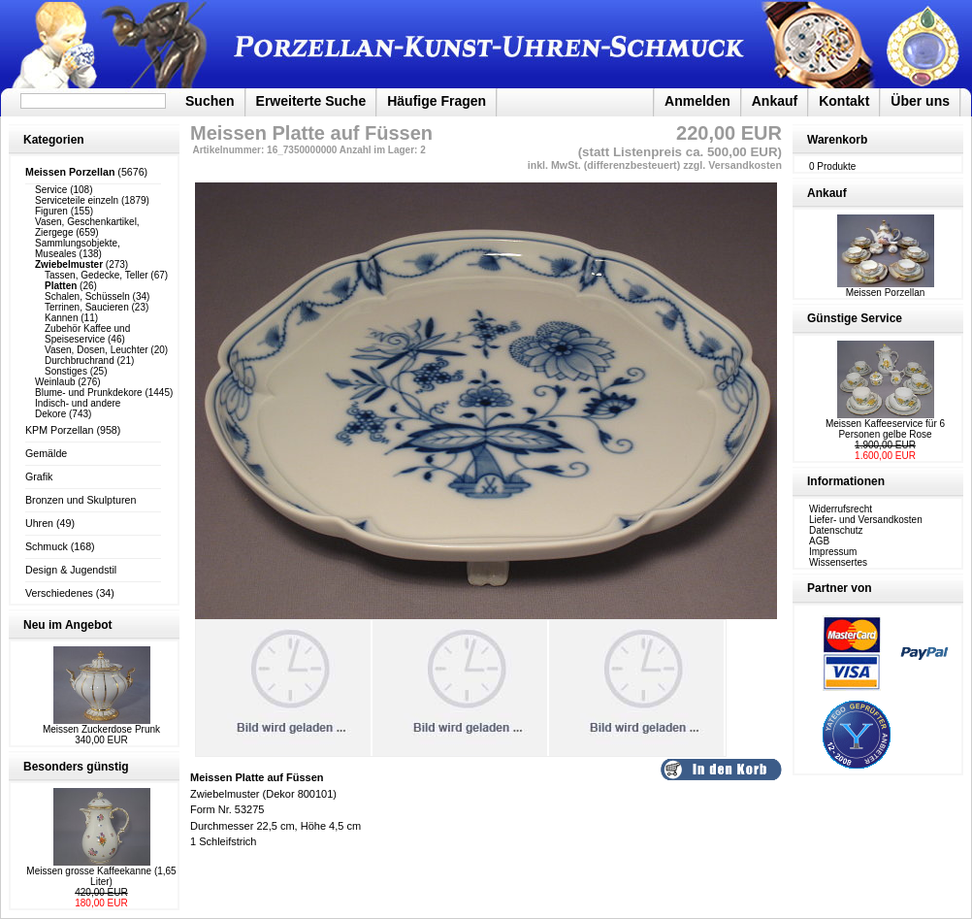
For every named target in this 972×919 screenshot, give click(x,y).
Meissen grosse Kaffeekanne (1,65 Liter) (101, 876)
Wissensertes (838, 562)
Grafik (38, 476)
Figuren (51, 211)
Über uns (920, 101)
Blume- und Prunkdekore (89, 392)
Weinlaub (55, 382)
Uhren (39, 523)
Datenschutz (836, 530)
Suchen (210, 101)
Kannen (61, 317)
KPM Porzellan (59, 430)
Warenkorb (837, 140)
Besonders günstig (76, 766)
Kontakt (844, 101)
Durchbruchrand (79, 360)
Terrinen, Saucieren (87, 307)
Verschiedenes (59, 593)
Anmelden (697, 101)
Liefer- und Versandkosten (866, 519)
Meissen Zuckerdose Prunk (101, 729)
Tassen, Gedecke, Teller (96, 275)
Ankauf (774, 101)
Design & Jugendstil (70, 569)
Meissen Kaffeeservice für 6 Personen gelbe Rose (885, 429)
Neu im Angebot (68, 625)
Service (51, 189)
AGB (819, 541)
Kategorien (53, 140)
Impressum (833, 551)
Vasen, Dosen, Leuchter (96, 350)
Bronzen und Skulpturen (80, 500)
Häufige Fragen (436, 101)
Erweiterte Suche (311, 101)
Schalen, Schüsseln (87, 296)
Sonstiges (66, 371)
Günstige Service (854, 318)
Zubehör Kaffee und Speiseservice (87, 334)
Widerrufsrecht (840, 509)
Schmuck (46, 546)
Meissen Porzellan (885, 288)
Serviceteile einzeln (76, 200)
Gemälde (46, 453)
